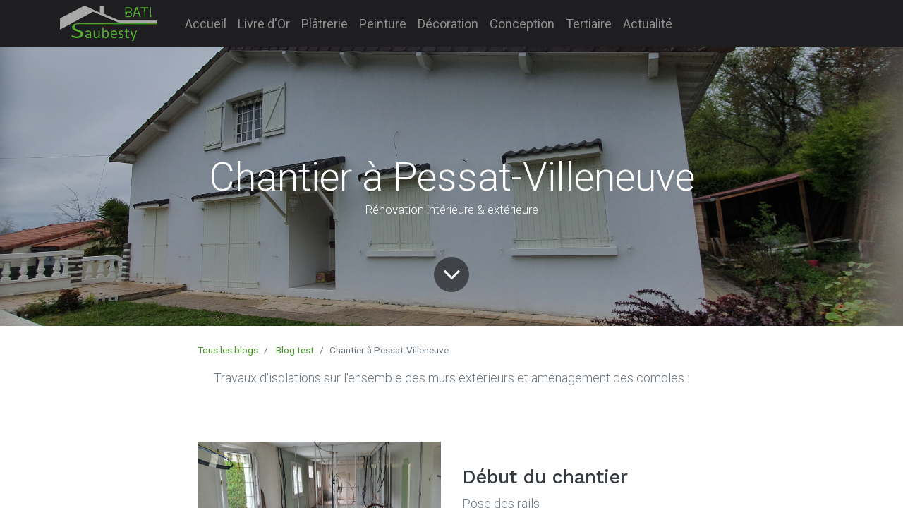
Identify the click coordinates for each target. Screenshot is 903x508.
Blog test (295, 350)
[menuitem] (205, 23)
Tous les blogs (228, 350)
